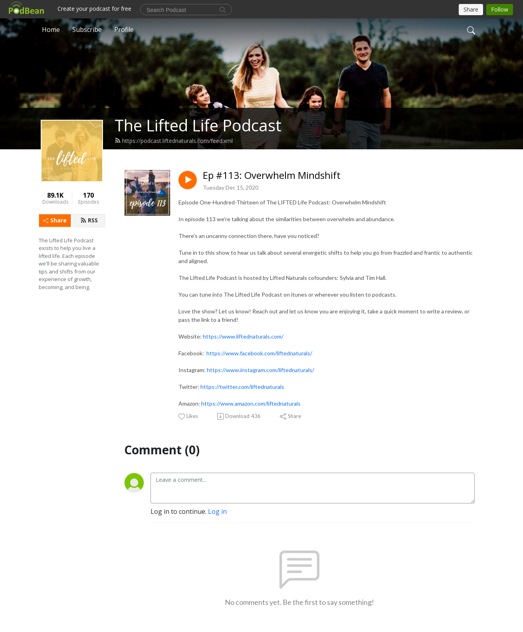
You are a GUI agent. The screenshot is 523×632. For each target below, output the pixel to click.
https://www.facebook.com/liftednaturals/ (259, 353)
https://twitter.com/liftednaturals (242, 386)
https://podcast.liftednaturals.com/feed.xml (174, 141)
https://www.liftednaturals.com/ (243, 336)
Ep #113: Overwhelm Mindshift (272, 175)
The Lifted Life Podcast (198, 125)
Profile (124, 29)
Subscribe (87, 29)
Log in (217, 511)
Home (51, 29)
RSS (89, 220)
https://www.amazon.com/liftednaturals (251, 403)
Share (55, 220)
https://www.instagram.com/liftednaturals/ (260, 370)
